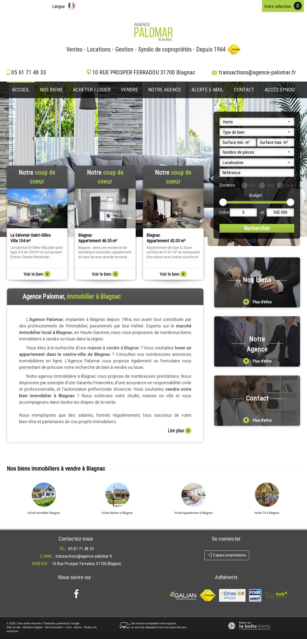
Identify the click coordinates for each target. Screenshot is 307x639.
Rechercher (257, 228)
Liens (69, 627)
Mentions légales (33, 627)
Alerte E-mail (207, 90)
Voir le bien (37, 274)
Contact (244, 90)
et (262, 212)
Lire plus (179, 431)
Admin (77, 627)
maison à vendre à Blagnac (113, 347)
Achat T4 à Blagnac (267, 512)
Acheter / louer (92, 90)
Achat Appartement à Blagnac (193, 512)
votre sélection (277, 6)
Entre (224, 212)
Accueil (21, 90)
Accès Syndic (280, 90)
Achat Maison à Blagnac (117, 512)
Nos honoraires (54, 627)
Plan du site (13, 627)
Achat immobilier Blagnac (43, 512)
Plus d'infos (257, 302)
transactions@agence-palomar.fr (257, 72)
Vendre (129, 90)
